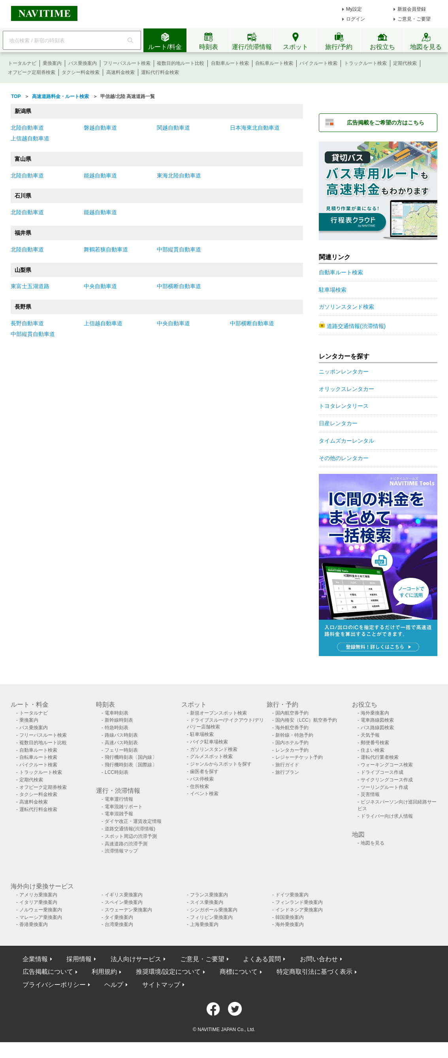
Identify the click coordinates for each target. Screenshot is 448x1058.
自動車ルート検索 (230, 63)
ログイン (355, 19)
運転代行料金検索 (160, 72)
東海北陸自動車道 (179, 175)
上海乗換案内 (204, 924)
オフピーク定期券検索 (31, 72)
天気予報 (370, 735)
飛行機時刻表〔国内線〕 (131, 757)
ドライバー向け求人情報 (387, 816)
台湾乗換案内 (119, 924)
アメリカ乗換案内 (38, 895)
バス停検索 (202, 779)
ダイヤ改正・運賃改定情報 (133, 821)
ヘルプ (113, 984)
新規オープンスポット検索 (218, 713)
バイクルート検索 (318, 63)
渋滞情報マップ (121, 851)
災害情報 (370, 794)
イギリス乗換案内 (124, 895)
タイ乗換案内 (119, 917)
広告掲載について (48, 971)
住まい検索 (372, 750)
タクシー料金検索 (81, 72)
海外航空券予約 (292, 727)
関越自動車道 (173, 127)
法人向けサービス (136, 959)
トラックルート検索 (365, 63)
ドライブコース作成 (382, 772)
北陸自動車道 (27, 127)
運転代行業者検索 (380, 757)
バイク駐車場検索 (209, 742)
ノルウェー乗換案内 (40, 910)
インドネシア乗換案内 (299, 910)
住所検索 (199, 786)
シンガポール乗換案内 (213, 910)
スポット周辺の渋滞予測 (131, 836)
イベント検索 (204, 793)
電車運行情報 (119, 799)
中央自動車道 (100, 286)
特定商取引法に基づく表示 (314, 971)
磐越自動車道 (100, 127)
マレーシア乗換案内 (40, 917)
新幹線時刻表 (119, 720)
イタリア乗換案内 (38, 902)
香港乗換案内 (33, 924)
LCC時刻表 (116, 772)
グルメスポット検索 (211, 756)
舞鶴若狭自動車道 (106, 249)
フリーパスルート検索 (127, 63)
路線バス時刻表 (121, 735)
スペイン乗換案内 (124, 902)
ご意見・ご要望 (414, 19)
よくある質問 (262, 959)
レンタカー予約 (292, 750)
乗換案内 (52, 63)
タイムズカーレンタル (346, 441)
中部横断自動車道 (179, 286)
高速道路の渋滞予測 (126, 844)
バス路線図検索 (377, 727)
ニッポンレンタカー (344, 371)
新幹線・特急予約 (294, 735)
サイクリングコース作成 (387, 780)
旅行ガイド (287, 765)
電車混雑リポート (124, 806)
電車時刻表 (116, 713)
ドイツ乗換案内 (292, 895)
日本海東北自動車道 (255, 127)
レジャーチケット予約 (299, 757)
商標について (239, 971)
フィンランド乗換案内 (299, 902)
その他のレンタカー (344, 458)
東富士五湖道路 (30, 286)
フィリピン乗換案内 (211, 917)
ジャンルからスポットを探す (221, 764)
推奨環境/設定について (168, 971)
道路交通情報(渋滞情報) (356, 326)
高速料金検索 (120, 72)
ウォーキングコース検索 (387, 765)
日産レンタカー (338, 423)
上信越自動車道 (30, 138)
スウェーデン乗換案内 (128, 910)
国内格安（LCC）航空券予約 (306, 720)
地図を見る (372, 843)
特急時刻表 (116, 727)
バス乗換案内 (82, 63)
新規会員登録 (411, 9)
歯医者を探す (204, 771)
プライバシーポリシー (54, 984)
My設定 (354, 9)
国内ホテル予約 (292, 742)
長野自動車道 (27, 323)
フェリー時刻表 (121, 750)
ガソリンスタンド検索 (346, 307)
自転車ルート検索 (274, 63)
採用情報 (79, 959)
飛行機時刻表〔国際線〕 (131, 765)
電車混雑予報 (119, 814)
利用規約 (104, 971)
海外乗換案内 (375, 713)
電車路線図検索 (377, 720)
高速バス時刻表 (121, 742)
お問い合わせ (319, 959)
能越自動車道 (100, 175)
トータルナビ (22, 63)
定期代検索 (405, 63)
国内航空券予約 (292, 713)
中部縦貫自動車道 (179, 249)
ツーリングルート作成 (384, 787)
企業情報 (35, 959)
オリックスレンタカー (346, 389)
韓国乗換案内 (289, 917)
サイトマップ (161, 984)
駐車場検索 (332, 290)
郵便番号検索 (375, 742)
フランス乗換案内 (209, 895)
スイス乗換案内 (206, 902)
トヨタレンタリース (344, 406)
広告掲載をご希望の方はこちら (385, 122)
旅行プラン (287, 772)
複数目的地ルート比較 (180, 63)
